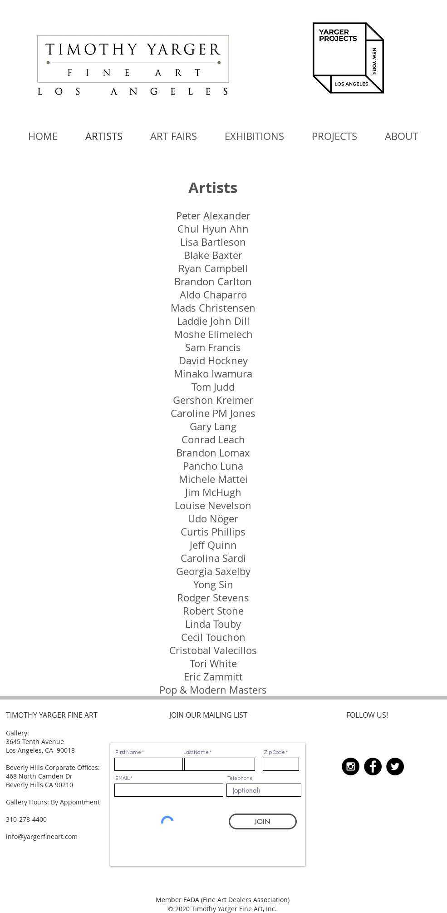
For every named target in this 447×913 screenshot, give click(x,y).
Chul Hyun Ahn (213, 228)
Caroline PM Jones (213, 413)
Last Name (196, 752)
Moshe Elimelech (213, 334)
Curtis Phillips (213, 531)
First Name (128, 752)
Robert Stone (213, 610)
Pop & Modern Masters (213, 689)
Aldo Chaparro (213, 294)
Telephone (240, 778)
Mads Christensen (213, 307)
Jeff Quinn (213, 544)
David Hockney (213, 360)
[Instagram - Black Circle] (350, 766)
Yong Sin (213, 584)
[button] (174, 136)
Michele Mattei (213, 479)
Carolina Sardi (213, 558)
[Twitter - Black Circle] (395, 766)
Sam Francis (213, 347)
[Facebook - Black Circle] (373, 766)
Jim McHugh (213, 492)
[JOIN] (263, 821)
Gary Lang (213, 426)
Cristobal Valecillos (213, 650)
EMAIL (122, 778)
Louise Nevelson (213, 505)
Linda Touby (213, 623)
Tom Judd (213, 386)
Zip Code (274, 752)
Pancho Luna (213, 465)
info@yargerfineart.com (42, 836)
